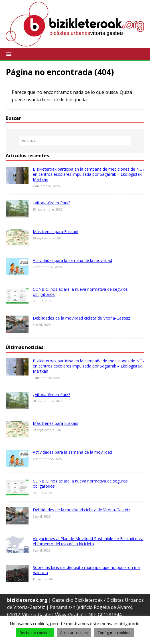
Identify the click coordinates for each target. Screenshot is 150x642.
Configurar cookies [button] (114, 632)
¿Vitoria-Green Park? (51, 202)
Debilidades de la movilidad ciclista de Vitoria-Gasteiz (81, 318)
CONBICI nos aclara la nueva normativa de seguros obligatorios (80, 291)
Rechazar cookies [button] (35, 632)
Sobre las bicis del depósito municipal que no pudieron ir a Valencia (86, 570)
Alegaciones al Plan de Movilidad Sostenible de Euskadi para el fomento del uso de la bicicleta (88, 541)
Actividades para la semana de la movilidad (72, 260)
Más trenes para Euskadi (55, 231)
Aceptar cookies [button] (74, 632)
